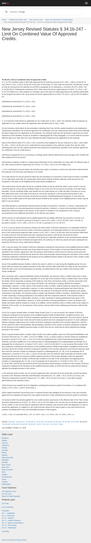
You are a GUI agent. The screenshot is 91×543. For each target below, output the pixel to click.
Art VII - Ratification (9, 528)
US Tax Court (7, 494)
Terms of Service (8, 540)
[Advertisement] (45, 60)
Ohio (3, 472)
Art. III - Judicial (7, 518)
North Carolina (7, 470)
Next (61, 424)
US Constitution (8, 507)
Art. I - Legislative (8, 513)
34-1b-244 (57, 422)
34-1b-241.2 (20, 422)
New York (5, 467)
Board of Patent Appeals (11, 496)
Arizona (5, 443)
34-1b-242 (40, 422)
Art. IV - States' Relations (11, 520)
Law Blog (5, 531)
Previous (11, 422)
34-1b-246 (75, 422)
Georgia (5, 450)
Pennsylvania (7, 477)
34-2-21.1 (46, 424)
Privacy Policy (21, 540)
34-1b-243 (49, 422)
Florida (4, 448)
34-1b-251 (32, 424)
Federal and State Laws (18, 20)
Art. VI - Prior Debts (9, 525)
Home (4, 20)
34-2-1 (39, 424)
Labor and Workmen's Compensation (59, 20)
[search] (42, 11)
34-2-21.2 (54, 424)
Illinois (4, 453)
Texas (4, 479)
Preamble (5, 511)
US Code (5, 503)
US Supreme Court (9, 491)
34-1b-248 (6, 424)
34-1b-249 (15, 424)
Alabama (5, 438)
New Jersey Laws (36, 20)
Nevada (5, 462)
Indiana (4, 455)
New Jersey (6, 465)
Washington (6, 484)
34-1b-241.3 (30, 422)
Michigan (5, 460)
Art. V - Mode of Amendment (12, 523)
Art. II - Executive (8, 516)
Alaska (4, 440)
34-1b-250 (23, 424)
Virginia (4, 482)
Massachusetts (7, 457)
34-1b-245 (66, 422)
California (5, 445)
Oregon (5, 474)
